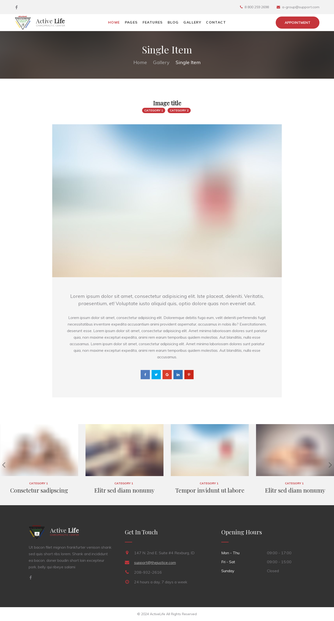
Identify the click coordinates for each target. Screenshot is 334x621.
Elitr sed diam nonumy (124, 490)
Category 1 (153, 110)
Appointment (297, 22)
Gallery (192, 22)
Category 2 (179, 110)
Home (114, 22)
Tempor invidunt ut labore (209, 490)
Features (153, 22)
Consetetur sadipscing (39, 490)
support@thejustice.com (155, 562)
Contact (216, 22)
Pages (131, 22)
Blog (173, 22)
